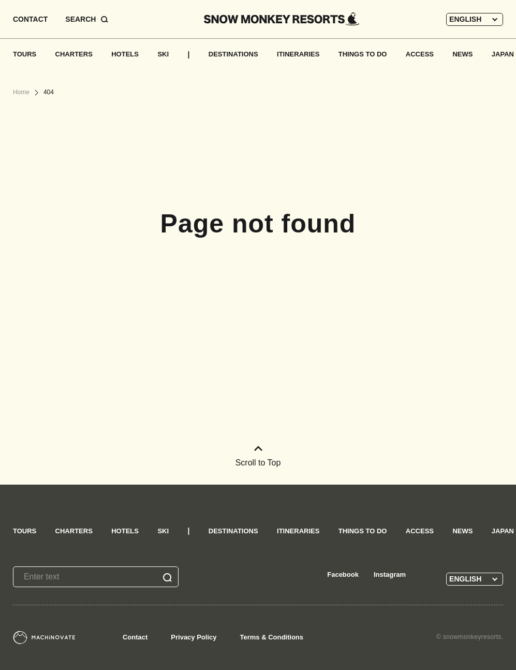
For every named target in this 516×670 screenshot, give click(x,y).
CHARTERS (74, 54)
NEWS (462, 54)
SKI (163, 54)
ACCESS (420, 54)
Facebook (343, 574)
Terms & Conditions (271, 637)
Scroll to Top (258, 456)
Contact (135, 637)
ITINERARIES (298, 54)
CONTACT (30, 19)
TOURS (24, 54)
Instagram (390, 574)
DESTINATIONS (233, 54)
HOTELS (125, 54)
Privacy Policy (193, 637)
